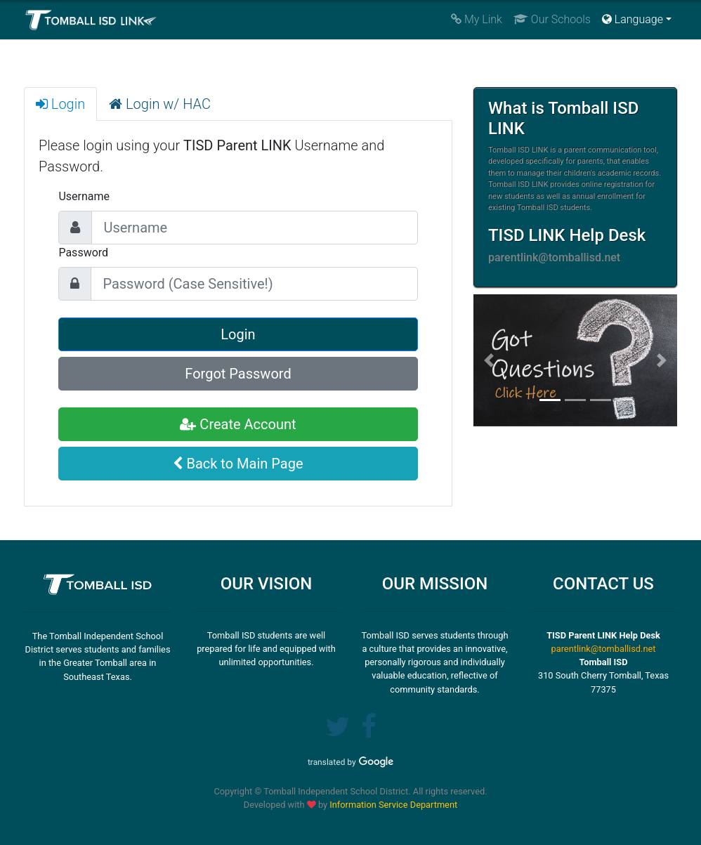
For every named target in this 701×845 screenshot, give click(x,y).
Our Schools (552, 19)
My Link (476, 19)
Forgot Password (238, 373)
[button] (488, 360)
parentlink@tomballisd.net (603, 648)
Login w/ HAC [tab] (160, 104)
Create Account (238, 424)
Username (84, 196)
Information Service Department (393, 804)
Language (632, 19)
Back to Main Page (238, 463)
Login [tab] (60, 104)
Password (83, 252)
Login (238, 334)
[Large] (254, 227)
